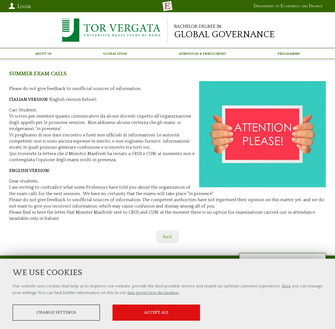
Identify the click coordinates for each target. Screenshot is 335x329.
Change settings (56, 312)
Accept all (156, 312)
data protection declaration (153, 292)
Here (286, 286)
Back (167, 236)
